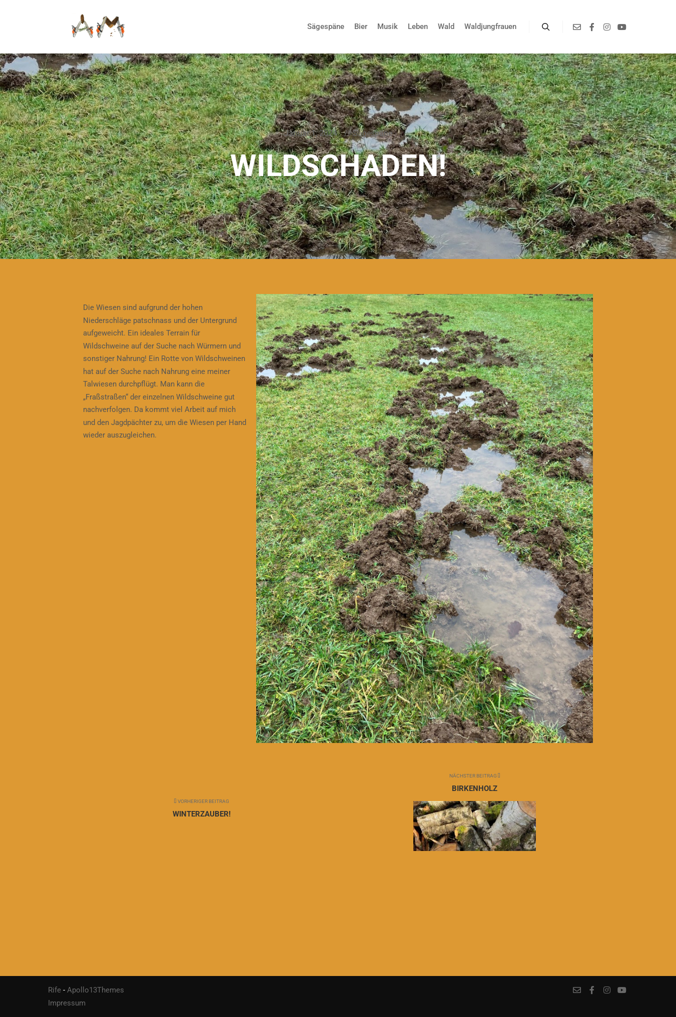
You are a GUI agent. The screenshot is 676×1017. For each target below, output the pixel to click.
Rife (54, 990)
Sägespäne (372, 133)
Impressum (67, 1003)
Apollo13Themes (95, 990)
